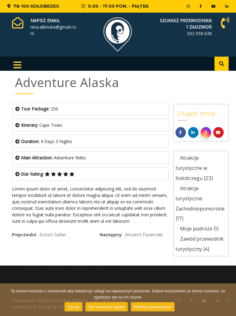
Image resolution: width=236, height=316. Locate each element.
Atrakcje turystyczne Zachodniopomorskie (200, 198)
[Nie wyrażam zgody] (228, 300)
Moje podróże (196, 228)
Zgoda (73, 307)
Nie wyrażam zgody (106, 307)
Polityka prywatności (153, 307)
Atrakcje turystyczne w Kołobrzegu (191, 168)
